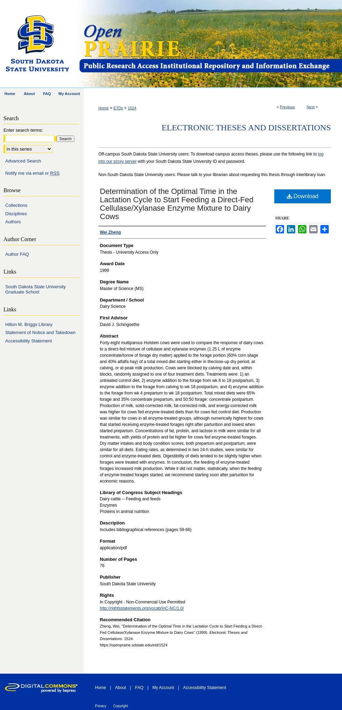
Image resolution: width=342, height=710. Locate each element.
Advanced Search (23, 161)
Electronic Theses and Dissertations (246, 127)
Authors (13, 221)
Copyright (120, 706)
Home (103, 108)
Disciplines (16, 213)
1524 (132, 108)
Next (311, 107)
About (120, 687)
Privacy (100, 706)
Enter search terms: (23, 130)
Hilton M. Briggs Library (28, 324)
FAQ (139, 687)
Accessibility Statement (28, 340)
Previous (287, 107)
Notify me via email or (32, 173)
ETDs (118, 108)
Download (303, 196)
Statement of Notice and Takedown (40, 332)
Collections (16, 205)
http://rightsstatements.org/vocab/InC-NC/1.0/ (142, 608)
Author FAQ (17, 254)
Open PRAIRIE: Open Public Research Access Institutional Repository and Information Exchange (210, 44)
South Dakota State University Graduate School (35, 289)
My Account (163, 687)
